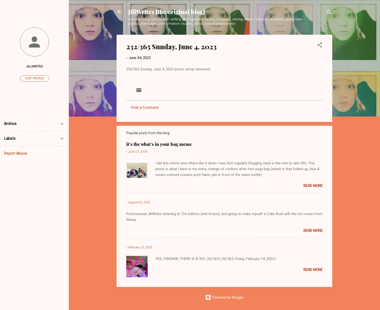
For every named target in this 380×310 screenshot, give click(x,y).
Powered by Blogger (224, 297)
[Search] (329, 13)
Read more (313, 186)
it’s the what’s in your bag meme (159, 144)
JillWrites (34, 66)
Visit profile (34, 78)
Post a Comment (144, 107)
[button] (320, 46)
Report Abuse (15, 153)
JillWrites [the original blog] (166, 12)
